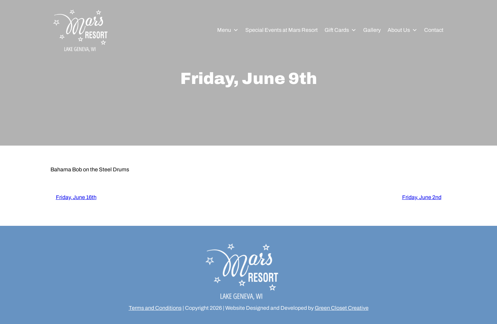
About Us (402, 30)
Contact (433, 30)
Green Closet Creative (342, 308)
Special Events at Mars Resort (281, 30)
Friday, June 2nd (421, 197)
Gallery (372, 30)
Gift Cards (340, 30)
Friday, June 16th (76, 197)
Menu (228, 30)
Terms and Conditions (155, 308)
